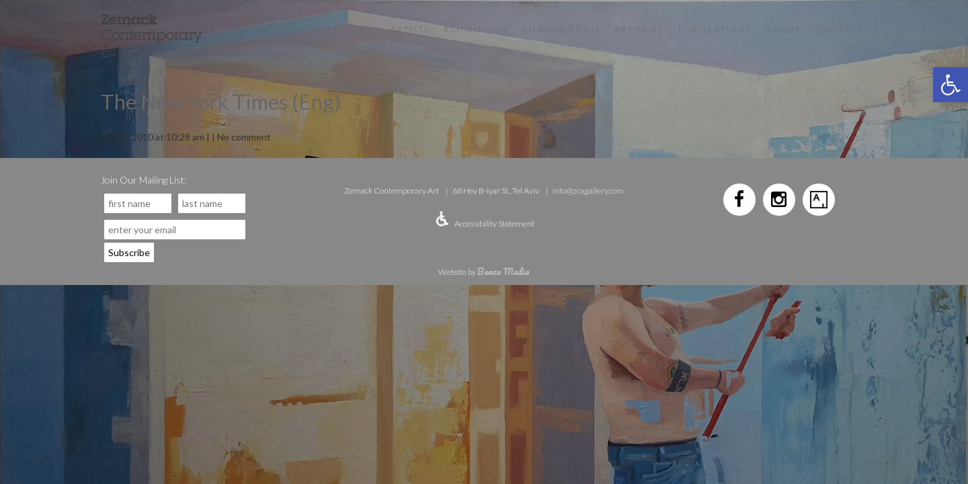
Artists (410, 29)
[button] (950, 84)
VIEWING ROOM (561, 29)
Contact (839, 29)
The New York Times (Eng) (221, 101)
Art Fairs (639, 29)
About (783, 29)
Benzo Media (503, 271)
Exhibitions (476, 29)
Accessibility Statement (494, 223)
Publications (714, 29)
